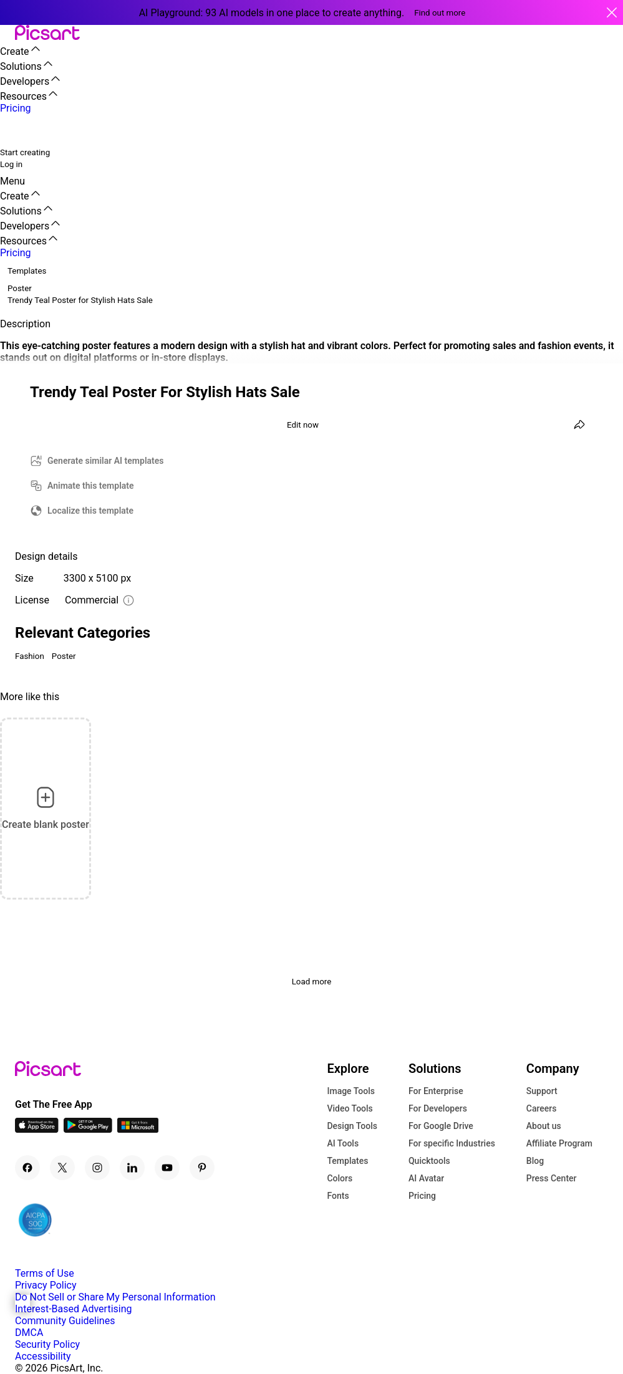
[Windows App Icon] (137, 1129)
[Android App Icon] (88, 1129)
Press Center (551, 1178)
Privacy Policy (46, 1285)
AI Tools (343, 1143)
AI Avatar (426, 1178)
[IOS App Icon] (37, 1129)
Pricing (422, 1196)
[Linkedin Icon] (132, 1167)
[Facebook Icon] (27, 1167)
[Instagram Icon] (97, 1167)
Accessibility (43, 1356)
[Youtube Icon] (167, 1167)
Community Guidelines (65, 1321)
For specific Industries (451, 1143)
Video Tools (349, 1108)
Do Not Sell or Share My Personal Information (115, 1297)
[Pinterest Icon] (202, 1167)
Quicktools (429, 1161)
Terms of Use (44, 1273)
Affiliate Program (559, 1143)
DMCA (29, 1332)
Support (542, 1091)
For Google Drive (440, 1126)
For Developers (437, 1108)
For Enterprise (435, 1091)
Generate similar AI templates (105, 461)
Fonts (338, 1196)
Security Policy (47, 1344)
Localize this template (90, 511)
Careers (541, 1108)
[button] (7, 33)
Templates (347, 1161)
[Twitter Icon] (62, 1167)
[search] (17, 130)
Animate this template (90, 486)
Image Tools (351, 1091)
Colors (339, 1178)
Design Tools (352, 1126)
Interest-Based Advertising (73, 1309)
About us (543, 1126)
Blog (535, 1161)
